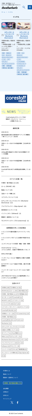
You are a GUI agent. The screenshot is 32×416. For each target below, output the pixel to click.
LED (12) (20, 320)
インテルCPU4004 (20, 61)
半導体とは (6, 371)
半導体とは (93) (16, 287)
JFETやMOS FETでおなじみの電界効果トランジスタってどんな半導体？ (15, 277)
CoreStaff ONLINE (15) (9, 310)
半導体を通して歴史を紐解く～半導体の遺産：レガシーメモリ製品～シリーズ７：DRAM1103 (8, 45)
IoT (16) (17, 304)
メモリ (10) (23, 339)
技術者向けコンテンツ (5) (9, 210)
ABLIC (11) (5, 336)
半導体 (3, 65)
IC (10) (21, 343)
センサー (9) (15, 346)
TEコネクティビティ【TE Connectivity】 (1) (15, 221)
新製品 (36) (23, 294)
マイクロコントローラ (21, 63)
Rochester (8, 55)
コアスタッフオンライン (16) (11, 307)
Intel (3, 55)
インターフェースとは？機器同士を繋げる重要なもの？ (15, 259)
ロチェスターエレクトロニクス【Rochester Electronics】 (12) (14, 202)
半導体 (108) (6, 287)
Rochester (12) (6, 323)
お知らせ (6, 395)
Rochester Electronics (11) (10, 339)
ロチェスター (4, 61)
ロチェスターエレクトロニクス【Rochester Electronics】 (9, 35)
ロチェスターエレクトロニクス (8, 63)
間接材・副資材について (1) (10, 217)
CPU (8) (15, 349)
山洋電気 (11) (17, 333)
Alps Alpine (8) (23, 353)
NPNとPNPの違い (6, 254)
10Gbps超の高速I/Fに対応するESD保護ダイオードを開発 (16, 151)
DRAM (3, 53)
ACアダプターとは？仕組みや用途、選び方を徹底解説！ (15, 265)
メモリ (8, 59)
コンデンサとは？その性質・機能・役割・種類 (15, 244)
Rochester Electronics (7, 57)
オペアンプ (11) (7, 333)
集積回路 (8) (23, 349)
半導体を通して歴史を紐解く (7, 68)
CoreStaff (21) (17, 297)
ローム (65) (13, 291)
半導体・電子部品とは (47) (10, 294)
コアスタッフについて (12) (9, 197)
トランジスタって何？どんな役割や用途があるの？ (15, 239)
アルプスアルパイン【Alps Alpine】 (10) (13, 206)
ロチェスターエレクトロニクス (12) (13, 327)
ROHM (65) (5, 291)
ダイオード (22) (7, 297)
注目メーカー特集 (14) (8, 194)
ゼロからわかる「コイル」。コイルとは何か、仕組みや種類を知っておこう (15, 249)
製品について (7, 374)
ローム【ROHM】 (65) (8, 186)
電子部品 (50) (23, 291)
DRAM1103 (8, 53)
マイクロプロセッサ (21, 65)
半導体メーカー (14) (8, 313)
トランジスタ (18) (7, 304)
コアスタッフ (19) (17, 300)
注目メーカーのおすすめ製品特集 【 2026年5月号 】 (16, 143)
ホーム (3, 12)
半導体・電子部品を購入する (13, 383)
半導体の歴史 (9, 65)
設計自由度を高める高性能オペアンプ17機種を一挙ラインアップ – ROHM (16, 134)
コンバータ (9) (6, 349)
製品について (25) (6, 190)
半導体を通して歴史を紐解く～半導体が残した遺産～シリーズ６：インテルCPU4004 (23, 45)
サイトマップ (7, 399)
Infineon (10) (6, 346)
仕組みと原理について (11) (10, 330)
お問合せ (6, 392)
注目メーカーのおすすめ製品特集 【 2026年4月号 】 (16, 160)
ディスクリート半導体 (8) (10, 353)
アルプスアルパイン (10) (9, 343)
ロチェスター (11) (15, 336)
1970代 (18, 53)
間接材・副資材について (10, 377)
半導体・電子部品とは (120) (10, 183)
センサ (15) (25, 307)
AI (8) (3, 356)
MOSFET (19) (6, 300)
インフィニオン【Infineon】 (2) (11, 213)
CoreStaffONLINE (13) (9, 320)
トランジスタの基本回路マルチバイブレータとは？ (15, 233)
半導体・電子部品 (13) (9, 317)
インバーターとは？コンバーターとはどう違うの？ (15, 271)
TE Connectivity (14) (22, 313)
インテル (4, 59)
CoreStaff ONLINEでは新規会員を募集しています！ (16, 169)
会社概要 (6, 388)
